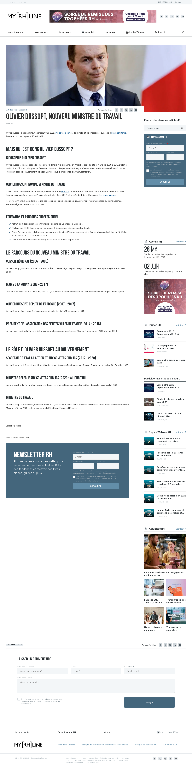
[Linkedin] (177, 16)
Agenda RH (88, 32)
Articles (9, 110)
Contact (178, 2)
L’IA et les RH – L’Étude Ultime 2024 (169, 415)
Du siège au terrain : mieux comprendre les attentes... (171, 468)
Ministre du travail (15, 645)
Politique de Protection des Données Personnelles (104, 744)
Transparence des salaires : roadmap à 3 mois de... (171, 482)
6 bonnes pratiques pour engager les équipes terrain (164, 574)
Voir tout (181, 241)
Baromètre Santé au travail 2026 (171, 361)
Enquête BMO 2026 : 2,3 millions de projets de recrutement (153, 601)
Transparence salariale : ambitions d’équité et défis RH (175, 628)
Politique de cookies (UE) (146, 744)
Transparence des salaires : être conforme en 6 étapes (176, 601)
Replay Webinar (135, 32)
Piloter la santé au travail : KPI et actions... (170, 454)
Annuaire (110, 32)
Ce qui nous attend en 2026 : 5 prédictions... (171, 497)
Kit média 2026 (170, 744)
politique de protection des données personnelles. (97, 473)
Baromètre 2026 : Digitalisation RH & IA (168, 332)
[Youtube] (182, 16)
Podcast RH (160, 32)
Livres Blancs (39, 32)
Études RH (64, 32)
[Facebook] (161, 16)
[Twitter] (166, 16)
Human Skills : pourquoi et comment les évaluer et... (170, 511)
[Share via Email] (135, 110)
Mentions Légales (66, 744)
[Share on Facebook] (116, 110)
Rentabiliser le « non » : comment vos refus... (169, 439)
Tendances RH (20, 110)
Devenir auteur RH (67, 732)
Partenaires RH (22, 732)
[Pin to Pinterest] (126, 110)
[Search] (183, 32)
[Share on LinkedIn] (131, 110)
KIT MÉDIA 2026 (165, 2)
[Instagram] (172, 16)
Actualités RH (14, 32)
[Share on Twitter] (121, 110)
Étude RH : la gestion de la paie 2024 (170, 400)
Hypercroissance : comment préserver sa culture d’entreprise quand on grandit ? (153, 628)
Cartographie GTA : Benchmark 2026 (167, 347)
